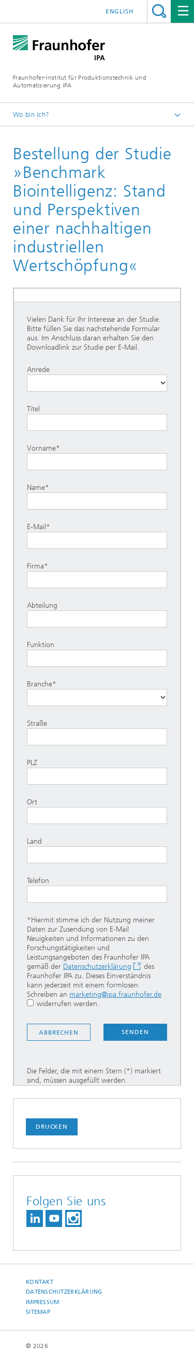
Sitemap (38, 1312)
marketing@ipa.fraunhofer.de (115, 994)
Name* (97, 496)
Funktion (97, 653)
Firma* (97, 575)
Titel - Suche (159, 11)
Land (97, 850)
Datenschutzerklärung (97, 966)
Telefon (97, 889)
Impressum (42, 1302)
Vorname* (97, 457)
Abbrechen (59, 1032)
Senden (135, 1032)
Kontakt (39, 1282)
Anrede (97, 378)
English (120, 11)
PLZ (97, 771)
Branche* (97, 693)
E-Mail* (97, 535)
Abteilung (97, 614)
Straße (97, 732)
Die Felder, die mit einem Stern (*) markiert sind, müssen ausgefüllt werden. (94, 1076)
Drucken (52, 1126)
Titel (97, 418)
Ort (97, 811)
